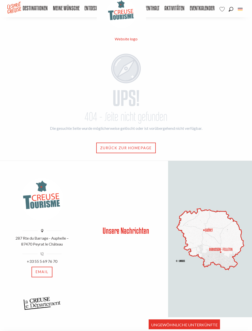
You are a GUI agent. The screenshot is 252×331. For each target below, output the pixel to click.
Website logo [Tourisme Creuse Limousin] (126, 38)
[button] (231, 9)
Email (42, 272)
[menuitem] (35, 8)
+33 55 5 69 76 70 (42, 261)
